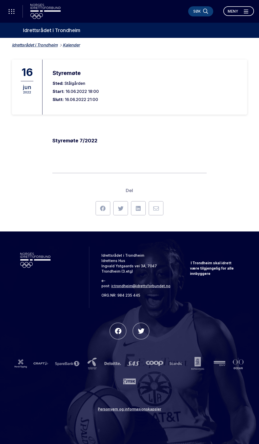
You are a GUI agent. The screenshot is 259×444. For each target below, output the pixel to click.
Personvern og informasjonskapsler (129, 409)
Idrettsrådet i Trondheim (51, 30)
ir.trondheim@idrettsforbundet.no (140, 286)
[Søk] (200, 11)
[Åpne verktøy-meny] (11, 11)
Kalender (71, 44)
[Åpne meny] (238, 11)
